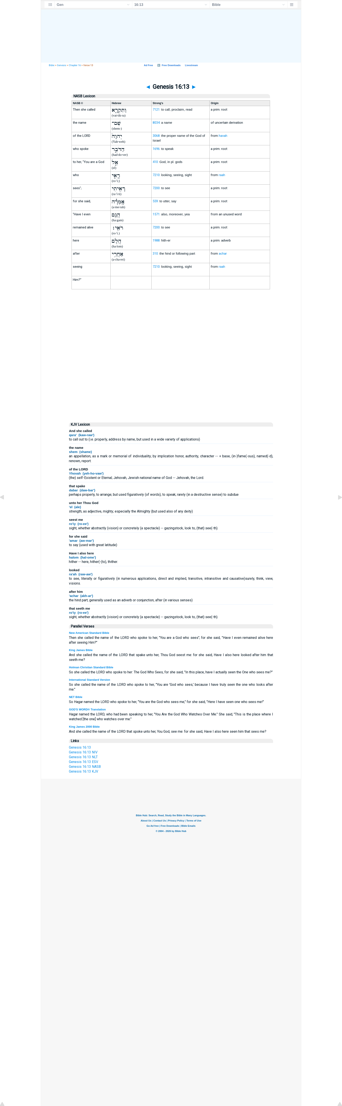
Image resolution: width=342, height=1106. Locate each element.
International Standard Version (89, 679)
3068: (156, 136)
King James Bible (80, 650)
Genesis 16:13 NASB (85, 767)
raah (222, 175)
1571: (156, 214)
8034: (156, 123)
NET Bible (75, 697)
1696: (156, 149)
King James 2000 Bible (84, 726)
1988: (156, 240)
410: (156, 162)
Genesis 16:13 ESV (83, 762)
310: (156, 253)
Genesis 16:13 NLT (83, 757)
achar (223, 253)
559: (156, 201)
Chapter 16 (75, 65)
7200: (156, 188)
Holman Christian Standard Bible (91, 667)
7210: (156, 175)
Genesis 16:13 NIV (83, 752)
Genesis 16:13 (80, 747)
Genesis (61, 65)
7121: (156, 109)
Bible (51, 65)
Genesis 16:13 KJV (83, 771)
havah (223, 136)
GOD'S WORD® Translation (87, 709)
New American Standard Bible (89, 632)
